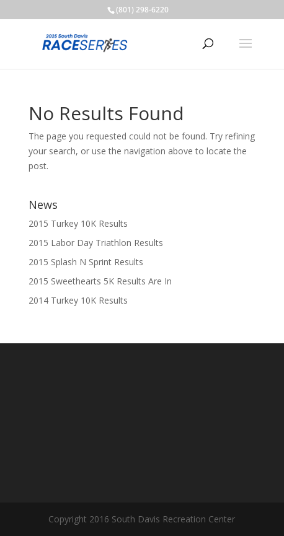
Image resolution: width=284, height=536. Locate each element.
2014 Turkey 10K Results (78, 300)
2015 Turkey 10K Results (78, 223)
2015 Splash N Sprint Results (86, 262)
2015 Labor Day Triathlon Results (96, 242)
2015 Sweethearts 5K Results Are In (100, 281)
